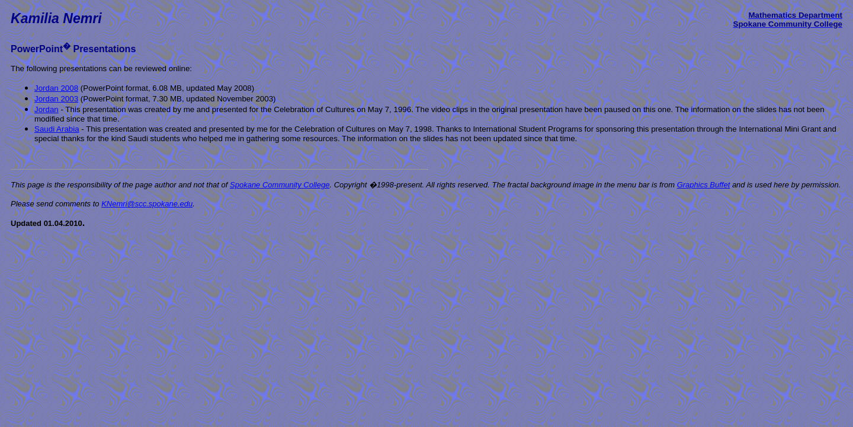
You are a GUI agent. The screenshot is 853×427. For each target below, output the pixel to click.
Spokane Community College (279, 184)
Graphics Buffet (703, 184)
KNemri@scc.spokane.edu (147, 203)
